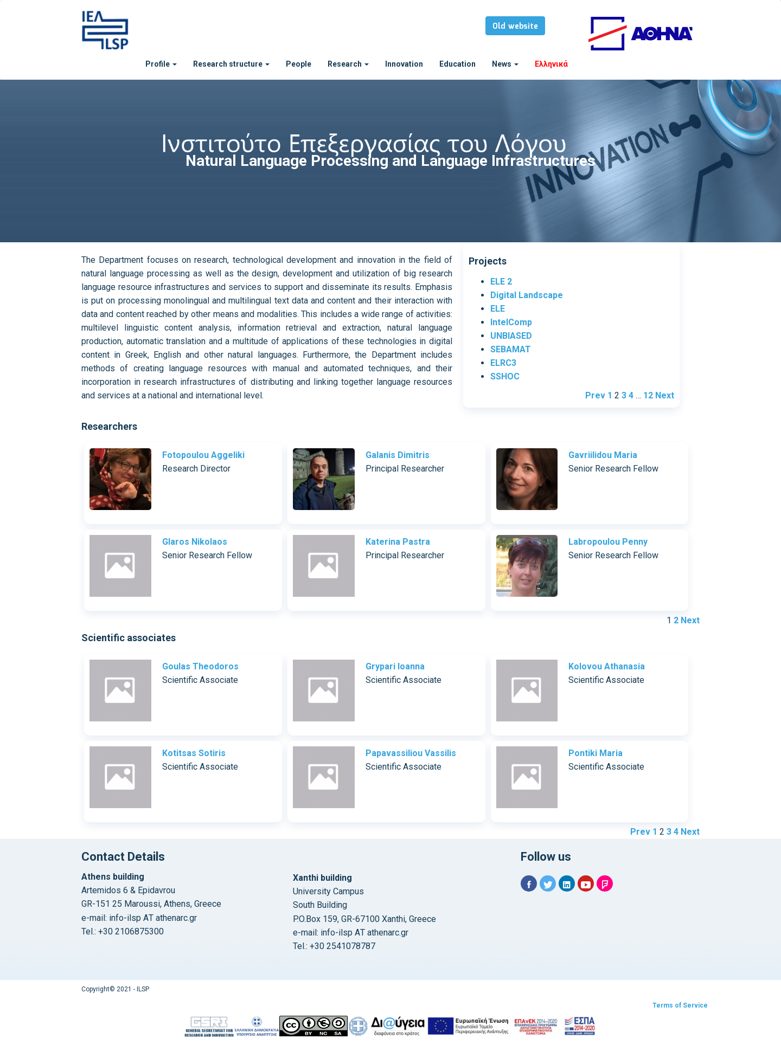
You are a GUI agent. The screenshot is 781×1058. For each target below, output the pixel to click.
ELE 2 (501, 281)
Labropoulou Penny (608, 542)
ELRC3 (503, 363)
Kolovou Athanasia (606, 666)
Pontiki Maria (595, 753)
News (505, 64)
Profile (161, 64)
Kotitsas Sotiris (194, 753)
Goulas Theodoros (200, 666)
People (298, 64)
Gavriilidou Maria (602, 455)
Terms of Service (680, 1005)
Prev (595, 395)
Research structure (231, 64)
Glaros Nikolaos (194, 542)
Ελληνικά (551, 64)
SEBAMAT (510, 349)
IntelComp (511, 322)
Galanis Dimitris (398, 455)
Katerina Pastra (398, 542)
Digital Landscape (526, 295)
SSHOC (505, 376)
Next (664, 395)
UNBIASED (511, 336)
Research (348, 64)
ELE (497, 309)
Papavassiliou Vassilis (411, 753)
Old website (515, 27)
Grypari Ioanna (395, 666)
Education (457, 64)
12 (648, 395)
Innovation (404, 64)
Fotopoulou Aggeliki (203, 455)
